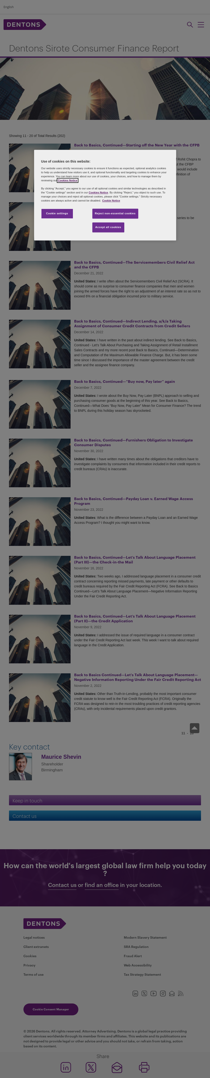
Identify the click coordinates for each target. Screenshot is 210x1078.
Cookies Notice (67, 180)
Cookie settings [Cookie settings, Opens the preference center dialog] (57, 213)
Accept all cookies (108, 227)
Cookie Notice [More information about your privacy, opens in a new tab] (111, 200)
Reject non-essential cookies (115, 213)
